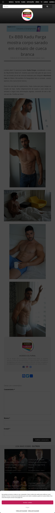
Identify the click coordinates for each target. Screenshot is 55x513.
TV (41, 2)
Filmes (23, 2)
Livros (46, 2)
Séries (37, 2)
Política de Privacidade (21, 511)
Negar (27, 507)
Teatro (17, 2)
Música (11, 2)
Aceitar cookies (27, 502)
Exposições (30, 2)
